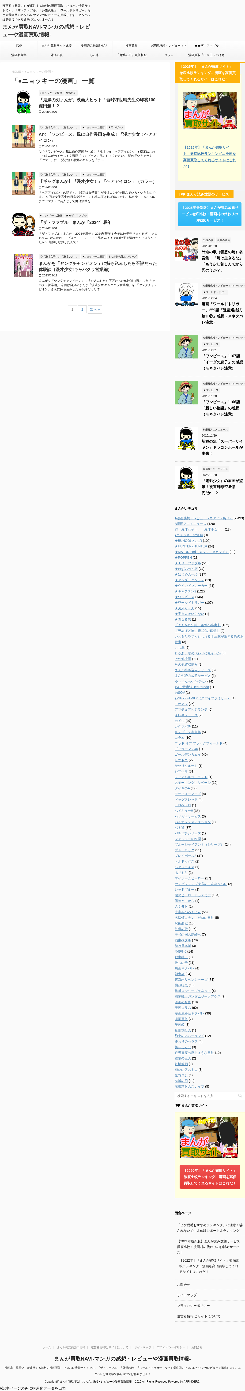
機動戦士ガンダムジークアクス (198, 996)
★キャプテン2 (185, 591)
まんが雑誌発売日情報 (71, 1347)
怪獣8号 (180, 951)
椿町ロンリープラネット (193, 991)
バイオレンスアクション (193, 822)
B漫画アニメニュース (190, 524)
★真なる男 (183, 619)
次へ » (95, 309)
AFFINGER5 (191, 1381)
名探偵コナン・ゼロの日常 (194, 918)
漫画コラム (183, 1008)
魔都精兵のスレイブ (189, 1086)
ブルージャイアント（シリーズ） (199, 844)
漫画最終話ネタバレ (189, 1013)
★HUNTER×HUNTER (191, 546)
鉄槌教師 (181, 1064)
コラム (168, 55)
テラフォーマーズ (188, 794)
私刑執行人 (183, 1030)
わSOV (180, 692)
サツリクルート (186, 766)
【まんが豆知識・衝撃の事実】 (198, 625)
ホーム (46, 1347)
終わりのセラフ (186, 1041)
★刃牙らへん (184, 608)
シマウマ (181, 771)
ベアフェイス (184, 867)
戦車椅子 (181, 957)
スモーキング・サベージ (193, 782)
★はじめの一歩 (186, 574)
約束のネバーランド (189, 1036)
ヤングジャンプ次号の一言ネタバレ (201, 884)
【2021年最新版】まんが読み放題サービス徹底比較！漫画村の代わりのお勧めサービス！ (208, 1246)
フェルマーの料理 (188, 839)
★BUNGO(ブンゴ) (188, 541)
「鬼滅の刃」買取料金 (131, 55)
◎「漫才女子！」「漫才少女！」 (199, 529)
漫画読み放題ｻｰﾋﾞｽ (94, 45)
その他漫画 (183, 659)
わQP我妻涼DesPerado (192, 687)
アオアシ (181, 704)
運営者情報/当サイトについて (199, 1316)
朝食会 (180, 974)
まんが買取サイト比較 (56, 45)
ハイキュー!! (184, 811)
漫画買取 (131, 45)
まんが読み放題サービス (193, 676)
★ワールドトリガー (189, 602)
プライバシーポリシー (193, 1306)
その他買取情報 (186, 664)
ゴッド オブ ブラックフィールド (198, 743)
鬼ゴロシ (181, 1075)
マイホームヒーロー (189, 878)
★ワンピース (184, 597)
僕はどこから (184, 901)
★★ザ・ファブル (206, 45)
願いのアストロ (186, 1069)
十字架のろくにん (188, 912)
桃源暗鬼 (181, 985)
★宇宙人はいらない (189, 614)
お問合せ (183, 1284)
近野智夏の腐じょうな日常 (194, 1053)
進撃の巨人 (183, 1058)
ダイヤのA (182, 788)
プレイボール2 (185, 856)
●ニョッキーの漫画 (189, 535)
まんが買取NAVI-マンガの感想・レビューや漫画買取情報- (122, 1359)
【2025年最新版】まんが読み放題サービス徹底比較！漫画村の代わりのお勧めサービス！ (209, 214)
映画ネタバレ (184, 968)
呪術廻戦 (181, 923)
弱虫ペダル (183, 940)
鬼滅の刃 (181, 1081)
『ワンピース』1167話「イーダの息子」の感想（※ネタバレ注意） (222, 362)
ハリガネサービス (188, 816)
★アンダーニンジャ (189, 580)
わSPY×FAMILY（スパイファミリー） (203, 698)
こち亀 (180, 647)
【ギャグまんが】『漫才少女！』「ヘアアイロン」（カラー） (98, 181)
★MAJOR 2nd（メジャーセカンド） (202, 552)
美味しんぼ (183, 1047)
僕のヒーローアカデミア (193, 895)
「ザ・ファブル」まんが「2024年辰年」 (77, 222)
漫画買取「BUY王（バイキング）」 (206, 56)
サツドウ (181, 760)
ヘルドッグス (184, 861)
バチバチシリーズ (188, 833)
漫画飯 (180, 1024)
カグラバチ (183, 726)
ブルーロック (184, 850)
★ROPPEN (183, 557)
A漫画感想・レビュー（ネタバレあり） (169, 47)
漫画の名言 (183, 1002)
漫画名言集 (18, 55)
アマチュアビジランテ (191, 709)
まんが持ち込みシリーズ (193, 670)
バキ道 (180, 827)
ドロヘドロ (183, 805)
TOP (19, 45)
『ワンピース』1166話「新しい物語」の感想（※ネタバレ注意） (221, 408)
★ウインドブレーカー (191, 586)
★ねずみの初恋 (186, 569)
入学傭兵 (181, 906)
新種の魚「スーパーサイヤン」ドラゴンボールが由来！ (222, 447)
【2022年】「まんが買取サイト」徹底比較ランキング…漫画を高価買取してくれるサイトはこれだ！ (209, 1266)
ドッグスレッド (186, 799)
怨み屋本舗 (183, 946)
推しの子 (181, 963)
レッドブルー (184, 889)
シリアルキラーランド (191, 777)
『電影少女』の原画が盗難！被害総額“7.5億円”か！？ (222, 487)
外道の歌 (56, 55)
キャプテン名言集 (188, 732)
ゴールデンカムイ (188, 754)
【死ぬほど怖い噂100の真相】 (197, 631)
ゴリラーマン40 (186, 749)
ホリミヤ (181, 873)
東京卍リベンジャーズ (191, 979)
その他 (93, 55)
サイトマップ (187, 1295)
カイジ (180, 721)
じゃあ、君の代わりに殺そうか (198, 653)
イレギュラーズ (186, 715)
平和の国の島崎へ (188, 934)
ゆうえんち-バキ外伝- (190, 681)
